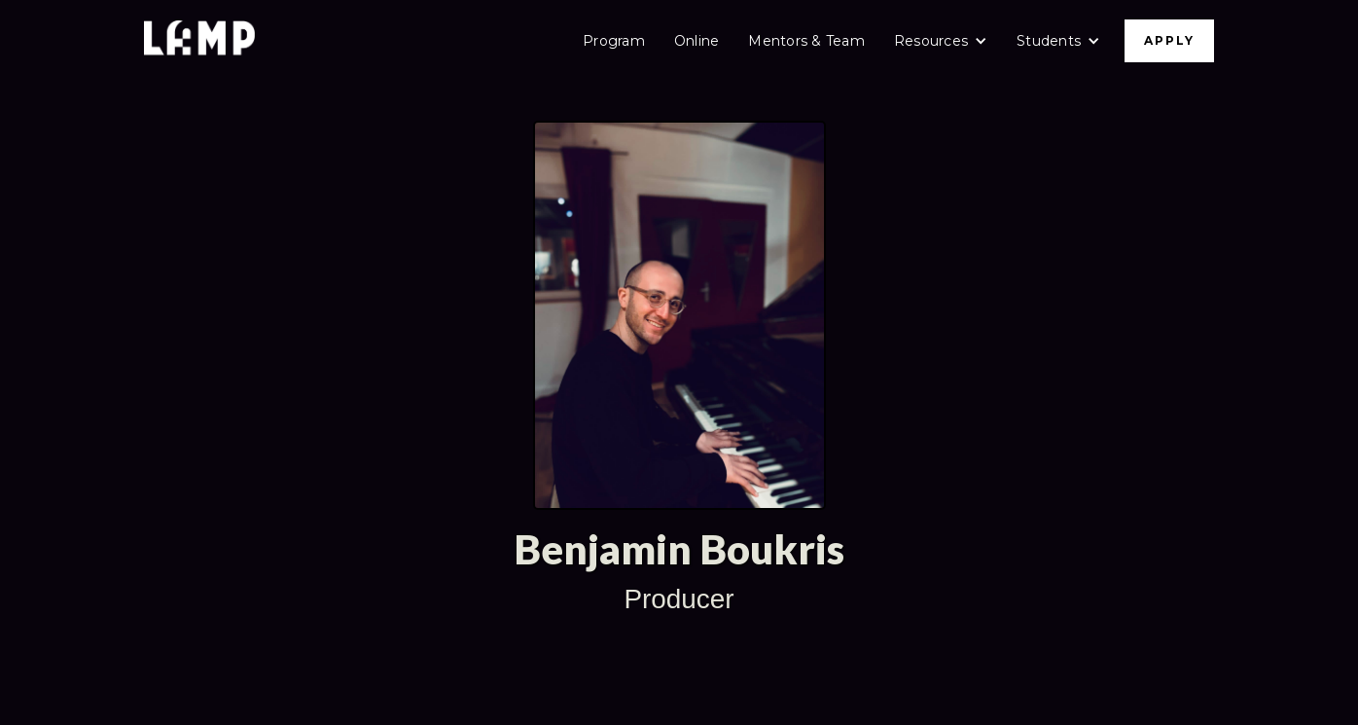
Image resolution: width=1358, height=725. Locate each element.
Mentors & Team (806, 41)
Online (697, 41)
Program (614, 41)
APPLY (1169, 40)
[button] (940, 40)
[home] (199, 40)
